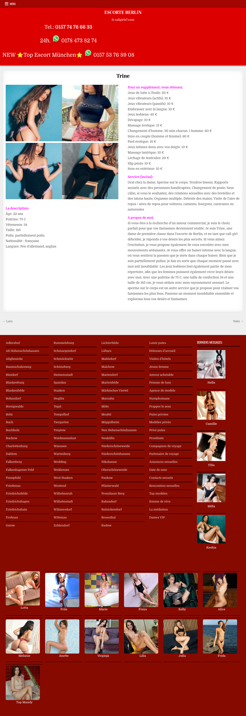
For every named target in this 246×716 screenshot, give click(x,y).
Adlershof (13, 343)
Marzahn (107, 398)
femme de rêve (160, 501)
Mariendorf (109, 374)
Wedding (60, 462)
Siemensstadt (63, 374)
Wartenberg (62, 454)
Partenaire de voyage (164, 454)
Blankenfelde (15, 390)
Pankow (107, 477)
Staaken (59, 390)
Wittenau (60, 517)
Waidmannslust (65, 438)
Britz (9, 414)
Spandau (60, 382)
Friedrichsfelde (17, 493)
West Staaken (63, 477)
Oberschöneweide (114, 469)
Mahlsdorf (108, 359)
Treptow (60, 430)
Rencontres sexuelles (164, 485)
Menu (13, 4)
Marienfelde (110, 382)
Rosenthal (108, 517)
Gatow (10, 525)
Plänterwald (110, 485)
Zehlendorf (62, 525)
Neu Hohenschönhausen (119, 430)
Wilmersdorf (63, 509)
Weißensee (61, 469)
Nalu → (238, 321)
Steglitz (59, 398)
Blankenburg (15, 382)
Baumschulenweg (18, 366)
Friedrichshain (16, 509)
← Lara (8, 321)
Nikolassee (109, 462)
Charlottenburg (17, 446)
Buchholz (12, 430)
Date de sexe (158, 469)
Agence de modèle (162, 390)
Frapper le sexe (160, 406)
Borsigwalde (14, 406)
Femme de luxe (160, 382)
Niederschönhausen (115, 454)
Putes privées (158, 414)
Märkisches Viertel (114, 390)
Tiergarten (61, 422)
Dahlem (11, 454)
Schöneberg (62, 366)
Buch (9, 422)
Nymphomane (159, 398)
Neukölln (107, 438)
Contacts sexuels (161, 477)
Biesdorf (12, 374)
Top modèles (158, 493)
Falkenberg (14, 462)
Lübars (106, 351)
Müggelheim (110, 422)
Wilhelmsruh (63, 493)
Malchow (108, 366)
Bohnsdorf (13, 398)
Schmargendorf (65, 351)
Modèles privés (160, 422)
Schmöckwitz (63, 359)
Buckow (11, 438)
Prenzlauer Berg (112, 493)
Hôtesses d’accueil (162, 351)
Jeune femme (159, 366)
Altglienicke (14, 359)
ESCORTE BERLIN (123, 12)
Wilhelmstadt (63, 501)
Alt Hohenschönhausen (22, 351)
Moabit (106, 414)
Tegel (57, 406)
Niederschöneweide (115, 446)
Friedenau (13, 485)
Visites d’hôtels (160, 359)
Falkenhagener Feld (20, 469)
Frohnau (12, 517)
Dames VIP (157, 517)
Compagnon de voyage (165, 446)
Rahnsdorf (109, 501)
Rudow (106, 525)
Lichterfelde (110, 343)
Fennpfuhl (13, 477)
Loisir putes (157, 343)
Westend (60, 485)
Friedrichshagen (17, 501)
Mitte (105, 406)
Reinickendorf (111, 509)
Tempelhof (61, 414)
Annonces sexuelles (163, 462)
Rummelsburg (64, 343)
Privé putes (157, 430)
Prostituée (156, 438)
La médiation (158, 509)
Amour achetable (161, 374)
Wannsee (60, 446)
